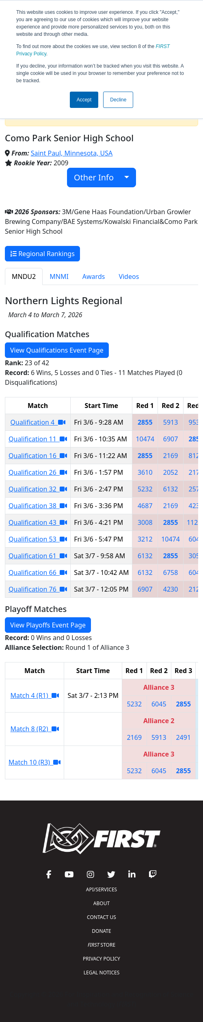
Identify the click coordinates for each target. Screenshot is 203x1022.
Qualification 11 (38, 438)
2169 (170, 455)
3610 (145, 472)
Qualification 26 (38, 472)
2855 (145, 422)
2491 (183, 737)
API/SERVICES (101, 889)
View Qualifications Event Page (57, 350)
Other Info (98, 177)
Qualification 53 (38, 539)
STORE (101, 944)
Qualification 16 (38, 455)
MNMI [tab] (59, 276)
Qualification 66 (38, 572)
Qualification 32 (38, 489)
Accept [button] (84, 100)
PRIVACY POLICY (101, 958)
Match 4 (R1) (35, 695)
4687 (145, 505)
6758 (170, 572)
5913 (170, 422)
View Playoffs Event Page (48, 625)
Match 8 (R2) (35, 728)
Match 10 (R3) (34, 762)
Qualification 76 (38, 589)
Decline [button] (118, 100)
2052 (170, 472)
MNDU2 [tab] (24, 276)
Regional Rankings (42, 253)
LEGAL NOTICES (102, 972)
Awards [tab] (93, 276)
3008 (145, 522)
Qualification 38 (38, 505)
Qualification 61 (38, 555)
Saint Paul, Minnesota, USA (72, 153)
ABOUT (101, 903)
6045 (158, 704)
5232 (145, 489)
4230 (170, 589)
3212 (145, 539)
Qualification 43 (38, 522)
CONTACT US (101, 917)
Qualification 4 (38, 422)
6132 (170, 489)
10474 (145, 438)
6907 (170, 438)
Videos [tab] (129, 276)
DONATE (101, 931)
